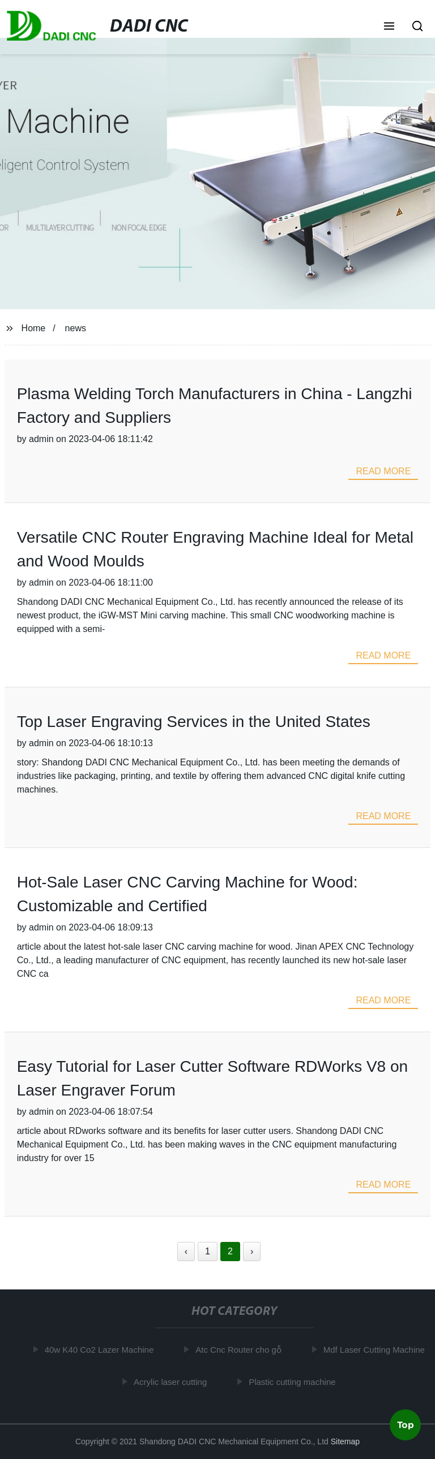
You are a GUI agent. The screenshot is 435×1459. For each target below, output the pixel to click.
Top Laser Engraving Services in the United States (193, 721)
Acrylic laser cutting (171, 1382)
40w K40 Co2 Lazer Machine (101, 1349)
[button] (389, 27)
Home (34, 328)
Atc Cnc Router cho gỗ (240, 1349)
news (75, 328)
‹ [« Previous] (186, 1251)
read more (383, 471)
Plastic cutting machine (293, 1382)
